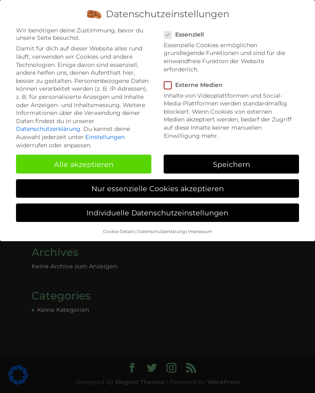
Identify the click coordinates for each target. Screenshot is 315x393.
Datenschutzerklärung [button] (161, 227)
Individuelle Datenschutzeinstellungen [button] (157, 208)
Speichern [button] (231, 160)
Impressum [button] (200, 227)
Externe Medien (197, 81)
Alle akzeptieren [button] (84, 160)
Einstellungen (105, 133)
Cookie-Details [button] (119, 227)
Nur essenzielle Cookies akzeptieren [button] (157, 184)
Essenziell (187, 30)
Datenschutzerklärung (48, 125)
